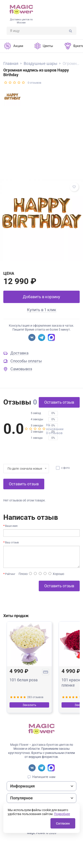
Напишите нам (43, 777)
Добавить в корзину (41, 296)
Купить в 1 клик (41, 309)
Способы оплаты (26, 361)
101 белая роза (24, 680)
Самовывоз (21, 369)
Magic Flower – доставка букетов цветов (39, 744)
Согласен (63, 823)
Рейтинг (10, 574)
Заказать (29, 705)
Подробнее (62, 814)
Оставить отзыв (59, 402)
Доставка (19, 353)
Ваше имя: (11, 525)
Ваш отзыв (12, 542)
